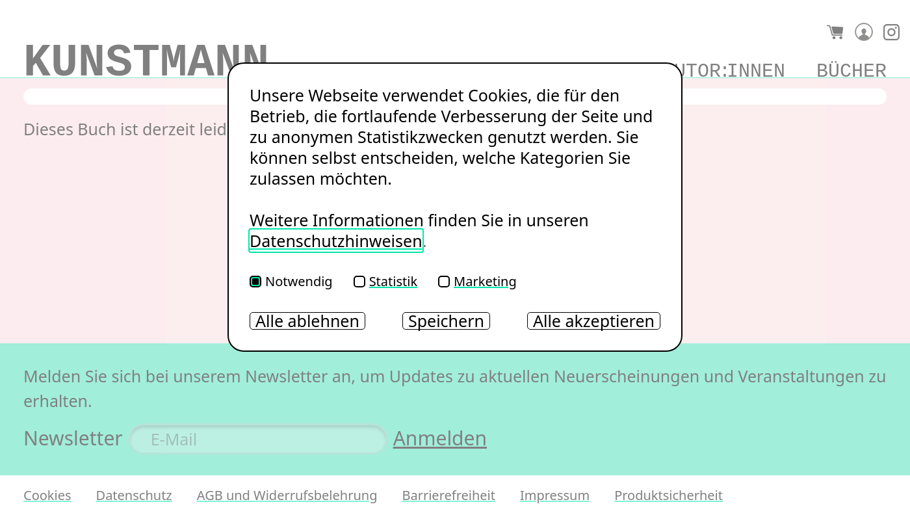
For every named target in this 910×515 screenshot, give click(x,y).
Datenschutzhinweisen (336, 241)
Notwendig (291, 281)
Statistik (385, 281)
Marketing (477, 281)
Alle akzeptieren (594, 321)
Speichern (446, 321)
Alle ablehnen (307, 321)
